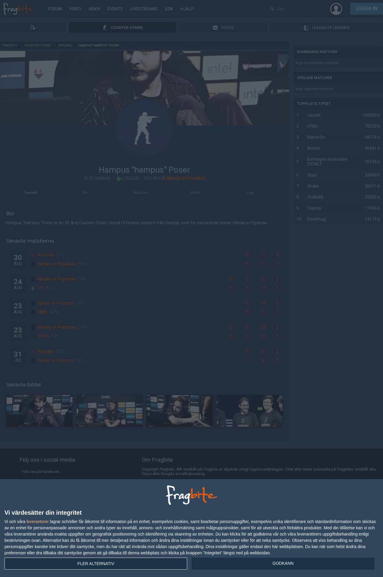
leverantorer (38, 521)
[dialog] (191, 528)
